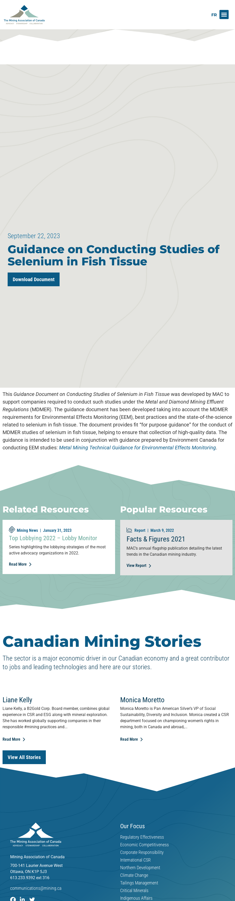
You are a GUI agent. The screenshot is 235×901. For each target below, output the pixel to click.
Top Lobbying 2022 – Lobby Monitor (53, 538)
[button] (224, 14)
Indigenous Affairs (136, 898)
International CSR (135, 860)
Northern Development (140, 867)
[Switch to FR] (214, 15)
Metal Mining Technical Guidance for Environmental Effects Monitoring (137, 448)
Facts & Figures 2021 (156, 539)
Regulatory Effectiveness (142, 837)
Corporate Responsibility (142, 852)
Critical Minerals (134, 890)
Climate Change (134, 875)
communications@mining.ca (35, 888)
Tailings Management (139, 883)
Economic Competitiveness (144, 844)
